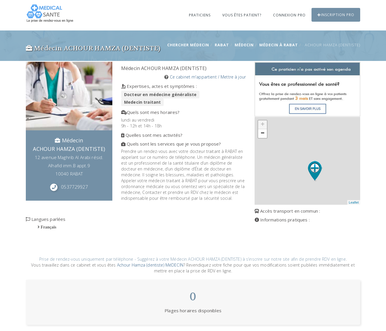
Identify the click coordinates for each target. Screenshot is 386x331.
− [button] (263, 133)
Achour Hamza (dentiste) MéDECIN (150, 265)
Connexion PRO (289, 15)
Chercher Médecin (188, 44)
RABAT (222, 44)
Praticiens (200, 15)
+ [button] (263, 124)
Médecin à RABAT (278, 44)
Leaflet (354, 202)
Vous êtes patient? (241, 15)
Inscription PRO (335, 14)
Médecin (244, 44)
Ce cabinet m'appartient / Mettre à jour (208, 77)
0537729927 (74, 187)
